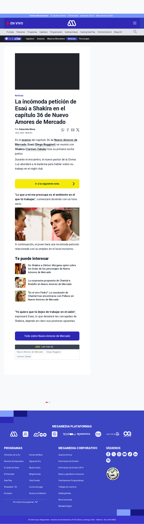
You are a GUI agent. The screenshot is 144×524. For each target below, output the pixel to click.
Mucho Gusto (35, 468)
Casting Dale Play (87, 32)
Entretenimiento (105, 32)
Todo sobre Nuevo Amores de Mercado (47, 336)
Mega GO (118, 32)
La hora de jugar (36, 487)
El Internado (73, 16)
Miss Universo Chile (104, 16)
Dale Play (8, 480)
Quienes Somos (65, 455)
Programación (56, 32)
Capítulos (44, 32)
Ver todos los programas (25, 502)
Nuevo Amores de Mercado (30, 352)
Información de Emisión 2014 (70, 468)
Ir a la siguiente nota (47, 183)
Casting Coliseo (71, 32)
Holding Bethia (64, 493)
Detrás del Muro (36, 455)
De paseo (8, 493)
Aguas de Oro (35, 461)
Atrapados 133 (10, 487)
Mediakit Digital (65, 506)
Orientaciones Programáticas (71, 480)
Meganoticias (35, 474)
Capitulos (30, 39)
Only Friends (34, 480)
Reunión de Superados (14, 461)
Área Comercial (65, 500)
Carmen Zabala (36, 149)
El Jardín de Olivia (58, 16)
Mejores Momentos (56, 39)
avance (26, 140)
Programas (32, 32)
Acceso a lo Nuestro (37, 493)
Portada (10, 32)
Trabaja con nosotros (67, 487)
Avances (41, 39)
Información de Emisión (68, 461)
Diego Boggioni (45, 144)
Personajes (84, 39)
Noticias (72, 39)
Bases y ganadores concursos (71, 474)
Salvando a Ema (87, 16)
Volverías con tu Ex (12, 455)
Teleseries (20, 32)
